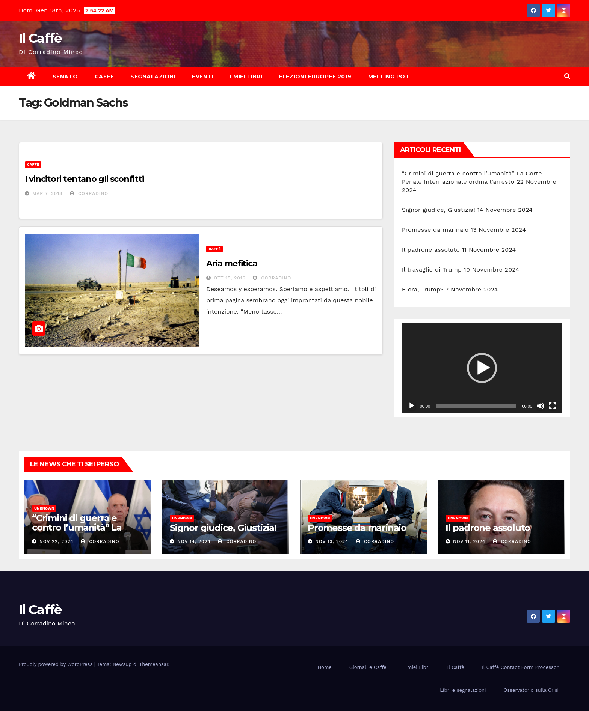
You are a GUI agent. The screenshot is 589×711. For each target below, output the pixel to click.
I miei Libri (246, 76)
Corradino (89, 193)
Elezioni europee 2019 (315, 76)
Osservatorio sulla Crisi (531, 690)
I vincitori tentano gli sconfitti (84, 179)
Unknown (44, 508)
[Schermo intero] (552, 406)
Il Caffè (40, 38)
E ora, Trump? (423, 289)
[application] (482, 368)
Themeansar (153, 664)
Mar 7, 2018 (47, 193)
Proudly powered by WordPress (56, 664)
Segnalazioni (152, 76)
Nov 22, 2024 (56, 541)
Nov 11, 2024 (469, 541)
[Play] (411, 406)
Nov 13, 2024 (332, 541)
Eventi (202, 76)
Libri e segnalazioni (463, 690)
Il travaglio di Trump (432, 269)
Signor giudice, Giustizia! (438, 209)
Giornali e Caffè (368, 667)
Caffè (104, 76)
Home (325, 667)
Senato (65, 76)
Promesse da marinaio (435, 229)
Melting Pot (389, 76)
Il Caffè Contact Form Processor (520, 667)
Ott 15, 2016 (230, 277)
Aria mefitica (231, 263)
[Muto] (540, 406)
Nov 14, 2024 (194, 541)
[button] (567, 76)
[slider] (476, 406)
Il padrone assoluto (431, 249)
